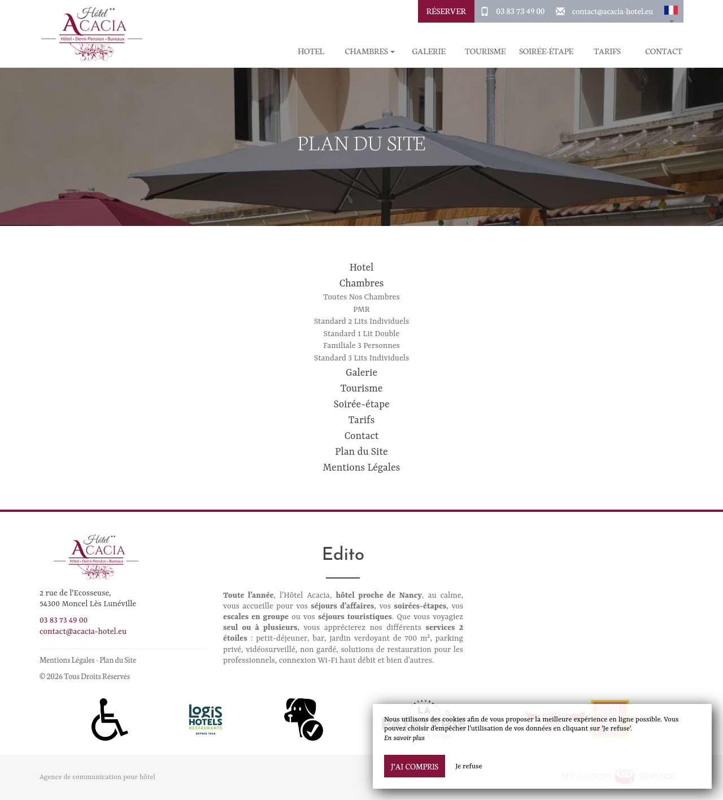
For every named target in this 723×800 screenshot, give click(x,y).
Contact (663, 51)
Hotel (311, 51)
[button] (671, 11)
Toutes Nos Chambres (361, 297)
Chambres (361, 283)
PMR (361, 309)
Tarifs (607, 51)
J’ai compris (414, 766)
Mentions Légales (361, 467)
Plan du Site (361, 452)
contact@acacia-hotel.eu (612, 10)
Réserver (446, 10)
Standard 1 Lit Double (362, 333)
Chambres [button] (370, 51)
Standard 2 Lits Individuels (362, 321)
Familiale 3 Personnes (361, 345)
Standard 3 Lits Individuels (361, 358)
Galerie (428, 51)
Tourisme (485, 51)
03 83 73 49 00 (520, 10)
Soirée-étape (546, 51)
